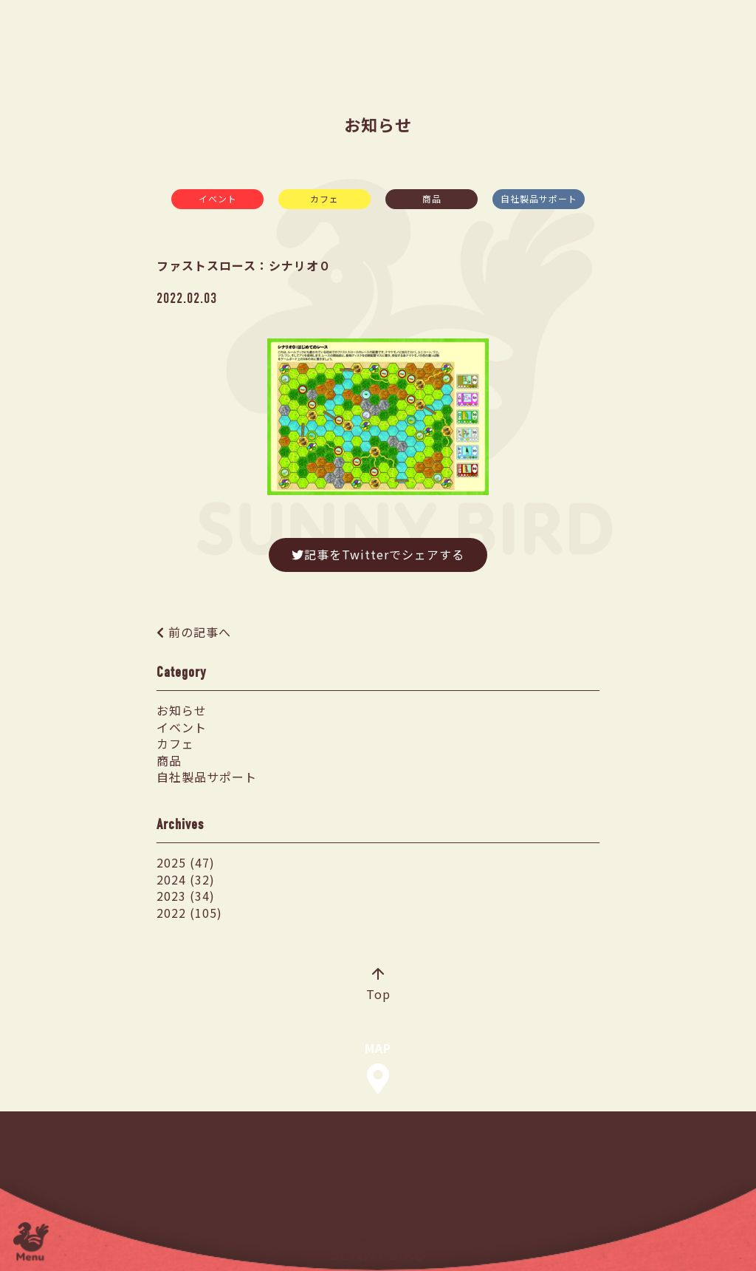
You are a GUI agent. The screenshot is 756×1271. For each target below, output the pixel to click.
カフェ (324, 198)
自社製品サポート (539, 198)
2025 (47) (186, 862)
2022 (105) (189, 912)
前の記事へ (199, 632)
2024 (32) (186, 879)
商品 (431, 198)
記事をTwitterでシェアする (378, 554)
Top (378, 986)
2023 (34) (186, 895)
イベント (218, 198)
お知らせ (182, 710)
